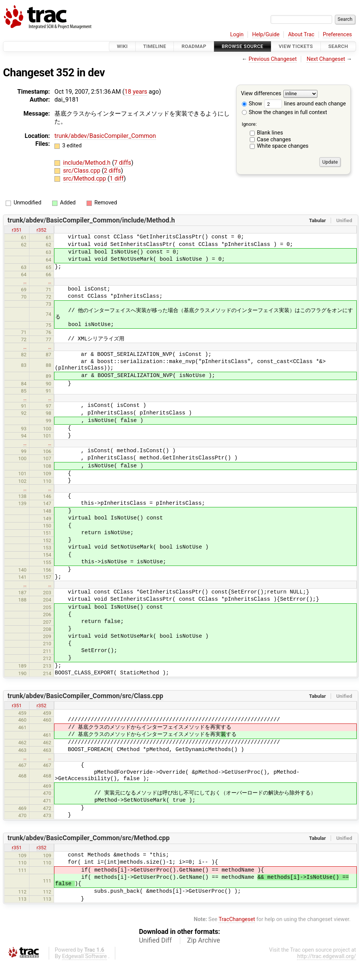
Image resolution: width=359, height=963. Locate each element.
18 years (135, 91)
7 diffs (122, 162)
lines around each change (305, 103)
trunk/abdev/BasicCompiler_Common (105, 135)
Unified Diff (155, 940)
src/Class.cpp (82, 170)
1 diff (117, 178)
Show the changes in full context (284, 112)
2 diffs (112, 170)
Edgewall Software (84, 956)
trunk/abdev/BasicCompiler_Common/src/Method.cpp (89, 838)
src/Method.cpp (85, 178)
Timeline (154, 46)
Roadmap (193, 46)
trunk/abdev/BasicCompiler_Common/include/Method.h (91, 220)
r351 (17, 230)
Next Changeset (325, 59)
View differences (261, 94)
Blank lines (270, 133)
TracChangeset (236, 919)
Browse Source (242, 46)
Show (252, 103)
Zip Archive (203, 940)
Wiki (122, 46)
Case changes (274, 139)
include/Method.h (87, 162)
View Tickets (296, 46)
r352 (41, 230)
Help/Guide (265, 34)
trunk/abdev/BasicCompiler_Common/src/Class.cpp (85, 696)
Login (237, 34)
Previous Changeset (273, 59)
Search (338, 46)
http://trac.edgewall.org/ (326, 956)
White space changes (283, 146)
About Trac (301, 34)
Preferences (337, 34)
